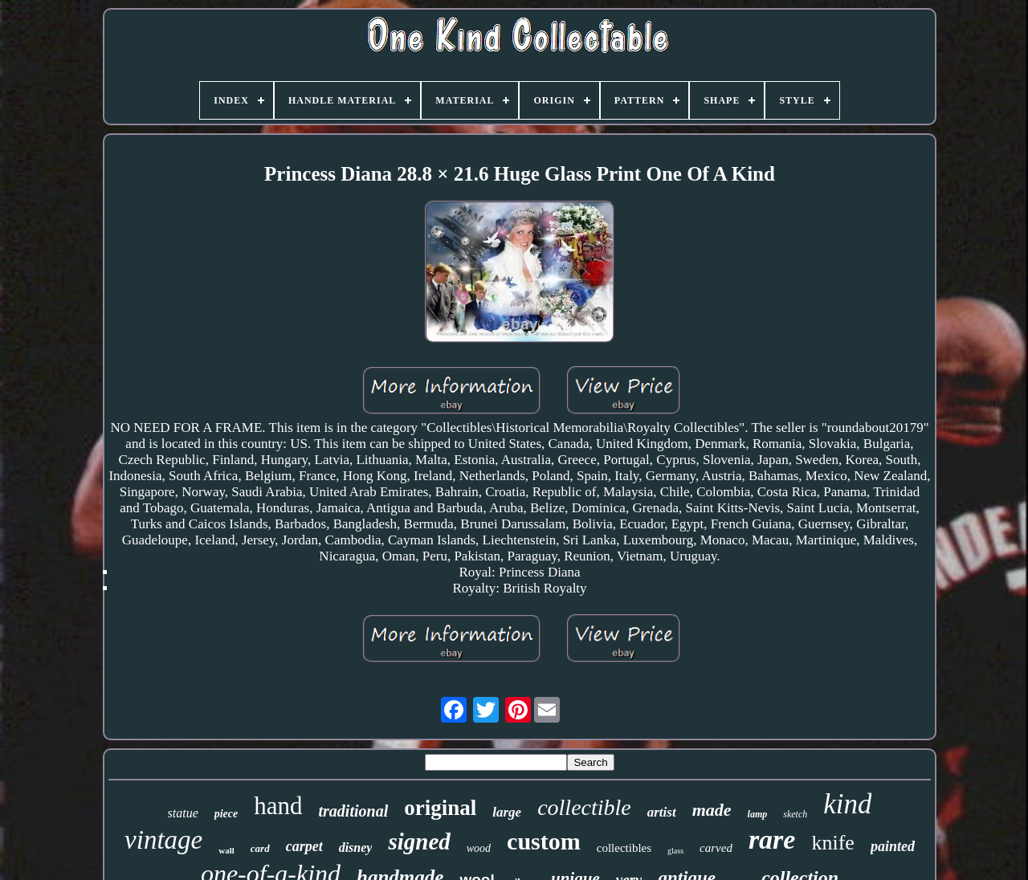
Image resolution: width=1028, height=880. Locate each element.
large (506, 812)
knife (832, 842)
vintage (163, 839)
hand (278, 806)
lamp (758, 814)
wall (226, 850)
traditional (354, 811)
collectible (584, 807)
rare (772, 839)
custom (544, 841)
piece (226, 814)
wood (479, 848)
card (260, 848)
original (440, 808)
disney (356, 847)
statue (183, 813)
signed (419, 841)
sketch (795, 814)
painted (893, 846)
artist (661, 812)
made (712, 810)
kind (847, 804)
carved (716, 847)
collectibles (624, 847)
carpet (304, 846)
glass (675, 850)
